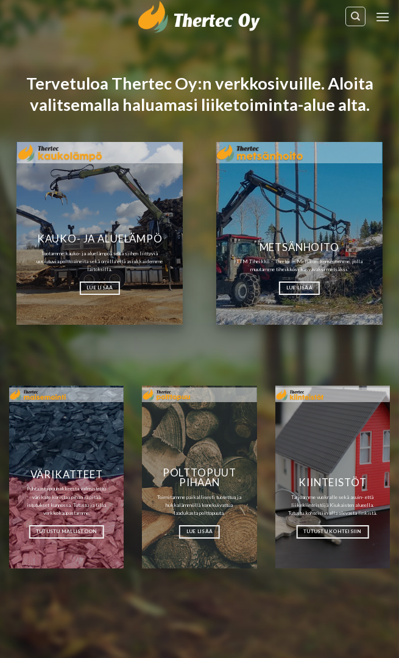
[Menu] (382, 17)
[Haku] (355, 16)
